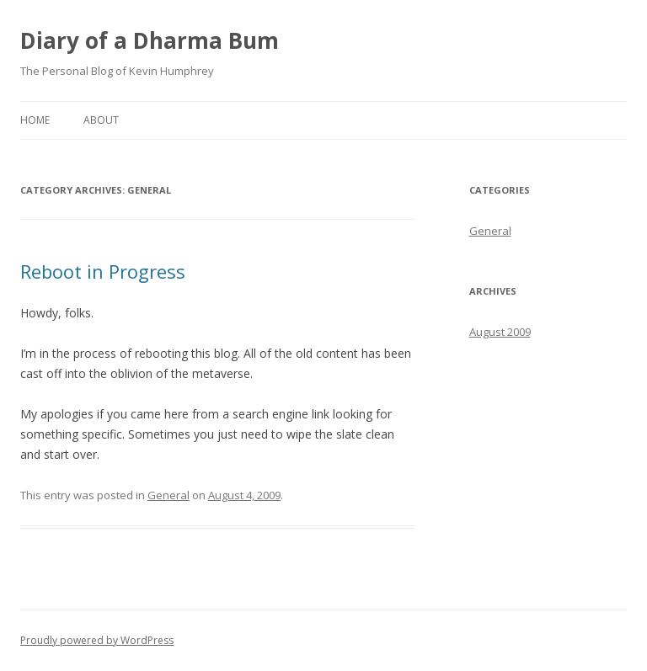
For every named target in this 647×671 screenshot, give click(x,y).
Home (35, 120)
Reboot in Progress (102, 271)
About (101, 120)
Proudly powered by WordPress (97, 640)
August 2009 (500, 331)
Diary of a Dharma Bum (149, 40)
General (168, 495)
